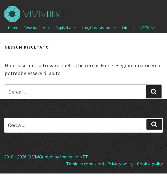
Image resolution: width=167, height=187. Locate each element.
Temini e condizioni (85, 164)
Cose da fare (36, 28)
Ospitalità (65, 28)
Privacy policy (120, 164)
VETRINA (148, 27)
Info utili (128, 27)
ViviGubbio (42, 157)
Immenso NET (74, 157)
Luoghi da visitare (99, 28)
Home (13, 27)
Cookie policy (150, 164)
